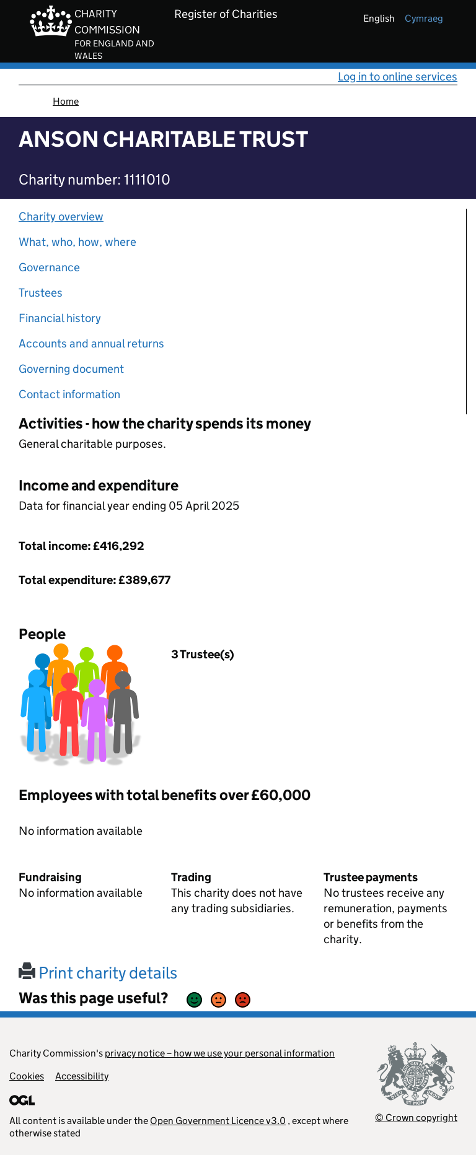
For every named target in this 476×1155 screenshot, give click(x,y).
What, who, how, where (77, 242)
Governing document (71, 369)
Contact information (69, 394)
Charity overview (61, 216)
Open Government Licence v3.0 (218, 1121)
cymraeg (424, 18)
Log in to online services (397, 76)
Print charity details (98, 972)
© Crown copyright (416, 1117)
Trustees (41, 292)
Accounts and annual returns (91, 343)
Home (66, 101)
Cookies (26, 1076)
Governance (49, 267)
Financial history (60, 318)
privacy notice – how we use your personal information (220, 1053)
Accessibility (81, 1076)
